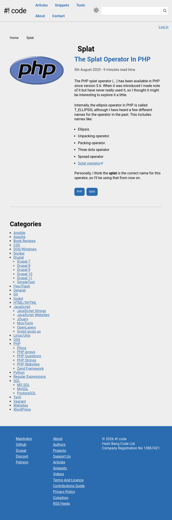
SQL (16, 381)
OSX (16, 340)
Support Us (62, 456)
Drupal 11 (24, 278)
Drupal (18, 257)
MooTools (25, 323)
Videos (58, 474)
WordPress (22, 409)
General (19, 290)
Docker (19, 253)
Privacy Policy (64, 492)
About (40, 16)
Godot (18, 298)
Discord (22, 456)
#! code (15, 10)
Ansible (19, 233)
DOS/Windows (25, 249)
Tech (17, 397)
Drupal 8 (23, 266)
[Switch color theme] (96, 10)
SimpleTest (26, 282)
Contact (58, 16)
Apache (19, 237)
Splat (92, 191)
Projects (59, 450)
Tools (80, 5)
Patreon (22, 462)
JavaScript (21, 307)
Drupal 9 (23, 270)
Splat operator (89, 163)
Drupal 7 (23, 261)
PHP (79, 191)
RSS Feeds (61, 503)
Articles (41, 5)
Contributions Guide (69, 486)
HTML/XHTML (25, 302)
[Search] (164, 11)
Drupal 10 (24, 274)
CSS (16, 245)
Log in (163, 27)
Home (14, 38)
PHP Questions (29, 356)
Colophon (60, 498)
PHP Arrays (26, 352)
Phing (21, 348)
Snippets (62, 5)
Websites (20, 405)
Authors (59, 444)
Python (19, 372)
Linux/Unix (21, 335)
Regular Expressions (29, 376)
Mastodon (24, 439)
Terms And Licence (68, 480)
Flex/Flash (21, 286)
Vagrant (19, 401)
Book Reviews (24, 241)
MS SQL (23, 385)
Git (15, 294)
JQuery (22, 319)
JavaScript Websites (33, 315)
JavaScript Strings (31, 311)
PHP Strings (26, 360)
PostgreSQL (26, 393)
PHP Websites (28, 364)
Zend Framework (30, 368)
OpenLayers (26, 327)
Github (21, 444)
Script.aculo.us (29, 331)
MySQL (22, 389)
